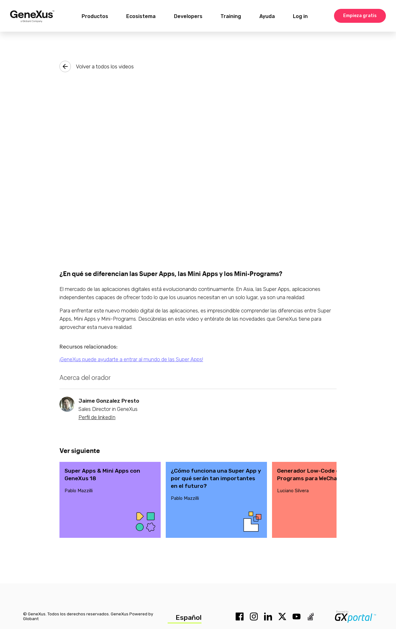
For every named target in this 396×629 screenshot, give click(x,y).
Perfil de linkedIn (96, 417)
